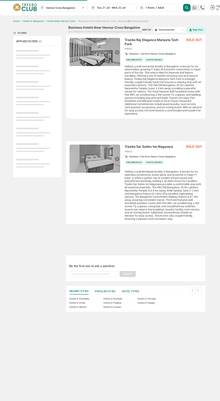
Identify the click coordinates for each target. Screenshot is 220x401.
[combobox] (64, 8)
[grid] (136, 140)
